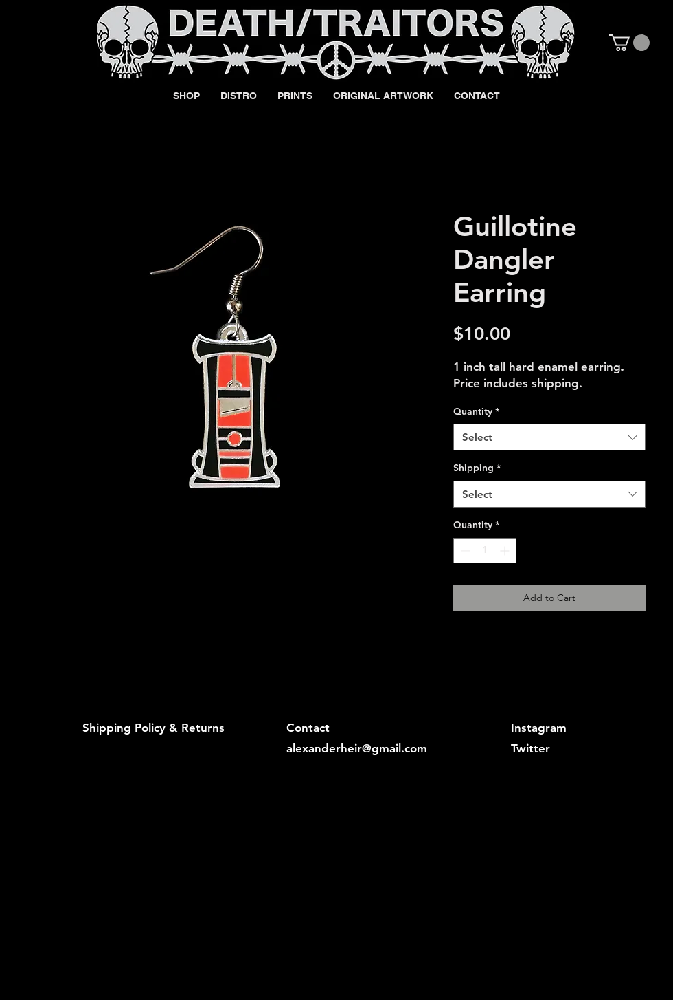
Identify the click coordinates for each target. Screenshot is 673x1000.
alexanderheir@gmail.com (356, 748)
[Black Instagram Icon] (587, 42)
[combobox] (549, 437)
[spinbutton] (484, 551)
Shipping (477, 467)
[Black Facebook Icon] (564, 42)
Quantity (476, 411)
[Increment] (505, 551)
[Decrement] (463, 551)
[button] (629, 42)
